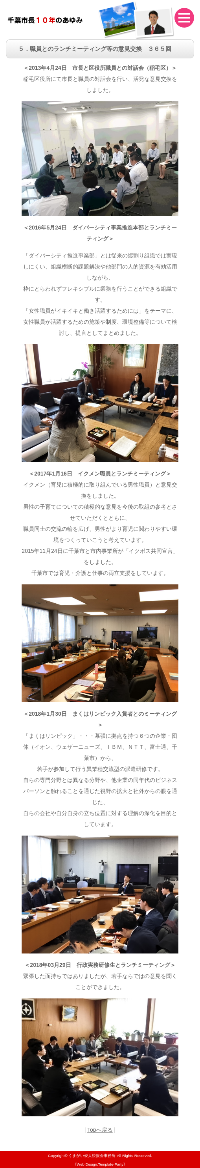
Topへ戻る (100, 1130)
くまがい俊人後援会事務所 (92, 1155)
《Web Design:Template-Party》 (100, 1164)
